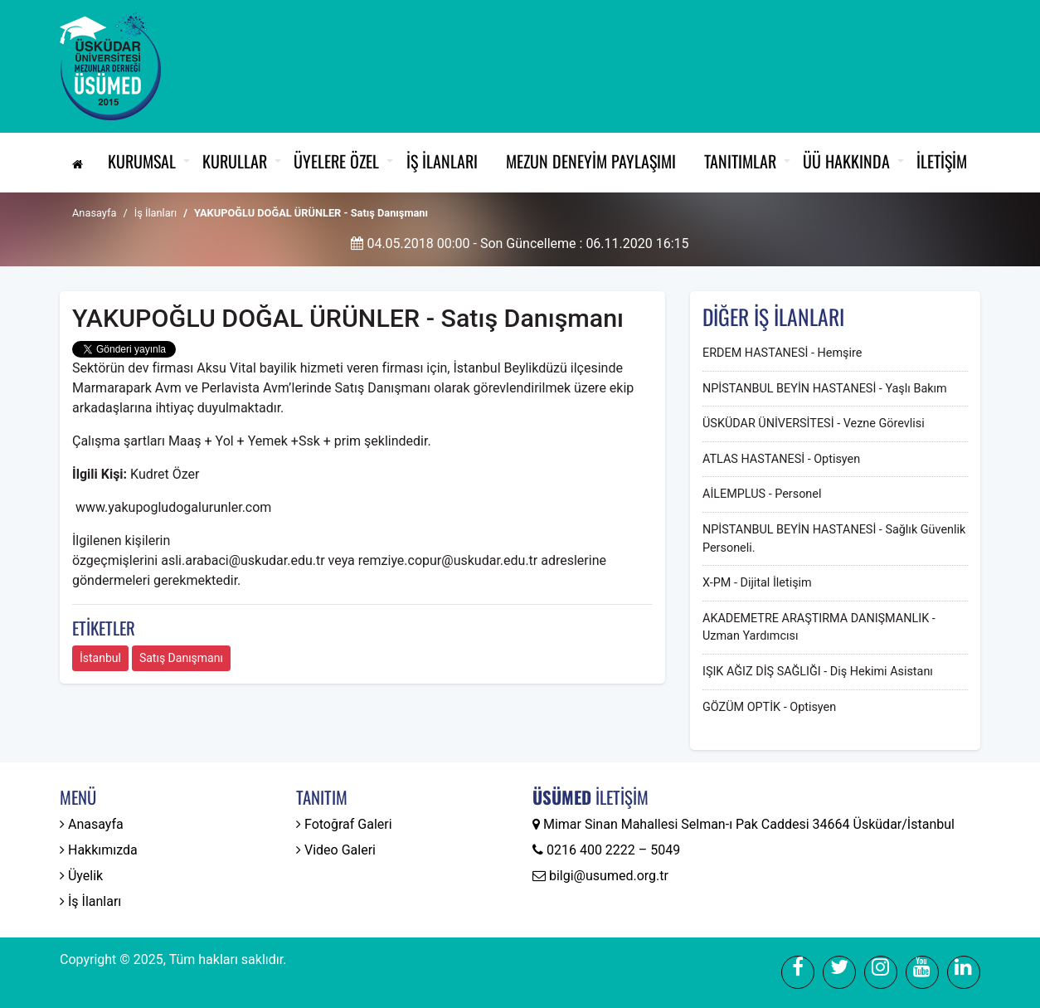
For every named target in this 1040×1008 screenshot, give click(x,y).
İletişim (941, 161)
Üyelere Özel (336, 161)
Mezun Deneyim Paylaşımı (591, 161)
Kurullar (234, 161)
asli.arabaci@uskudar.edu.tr (242, 560)
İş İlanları (442, 161)
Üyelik (81, 876)
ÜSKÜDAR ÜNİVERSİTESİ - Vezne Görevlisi (813, 423)
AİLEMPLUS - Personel (761, 494)
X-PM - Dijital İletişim (757, 583)
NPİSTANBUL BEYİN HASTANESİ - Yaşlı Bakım (824, 389)
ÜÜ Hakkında (846, 161)
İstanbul (100, 658)
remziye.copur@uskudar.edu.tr (448, 560)
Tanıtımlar (740, 161)
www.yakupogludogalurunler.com (173, 507)
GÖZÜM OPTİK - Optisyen (769, 707)
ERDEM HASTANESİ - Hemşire (782, 353)
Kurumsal (142, 161)
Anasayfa (94, 213)
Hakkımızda (99, 850)
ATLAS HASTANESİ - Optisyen (781, 459)
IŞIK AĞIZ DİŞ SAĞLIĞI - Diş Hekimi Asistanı (817, 672)
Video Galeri (336, 850)
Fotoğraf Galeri (344, 824)
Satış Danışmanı (181, 658)
